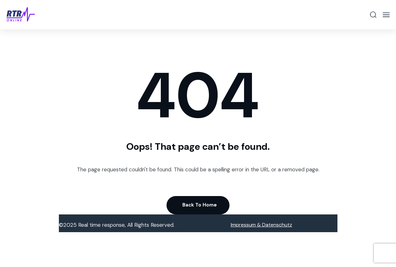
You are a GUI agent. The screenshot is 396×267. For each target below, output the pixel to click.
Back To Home (199, 205)
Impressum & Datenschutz (261, 224)
